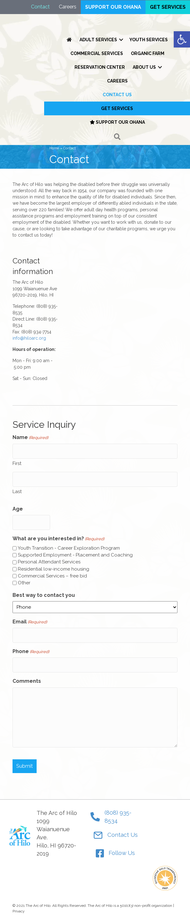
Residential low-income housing (53, 569)
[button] (117, 137)
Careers (117, 80)
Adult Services (98, 39)
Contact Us (117, 94)
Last (17, 491)
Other (24, 583)
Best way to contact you (44, 595)
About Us (144, 67)
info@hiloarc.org (29, 338)
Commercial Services (96, 53)
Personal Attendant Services (49, 562)
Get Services (117, 108)
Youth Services (148, 39)
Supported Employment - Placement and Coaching (75, 555)
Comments (27, 681)
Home (54, 148)
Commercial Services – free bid (52, 576)
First (17, 463)
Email (30, 622)
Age (18, 509)
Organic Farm (147, 53)
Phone (31, 651)
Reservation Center (99, 67)
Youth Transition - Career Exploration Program (69, 548)
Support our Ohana (117, 122)
